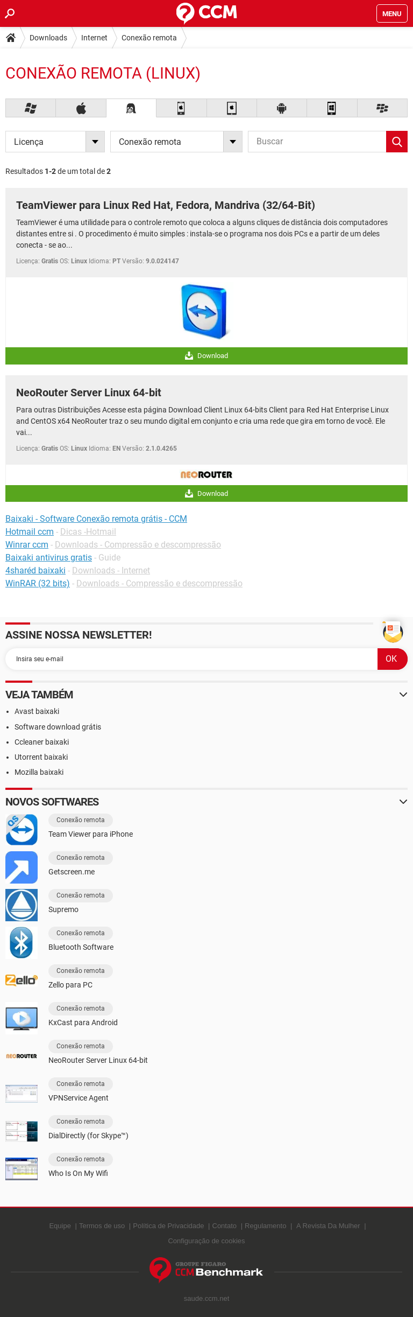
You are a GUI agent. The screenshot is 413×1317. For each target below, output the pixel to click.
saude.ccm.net (207, 1298)
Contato (224, 1226)
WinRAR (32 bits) (37, 583)
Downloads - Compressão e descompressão (138, 545)
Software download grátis (58, 727)
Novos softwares (52, 801)
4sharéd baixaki (35, 570)
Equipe (59, 1226)
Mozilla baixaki (39, 772)
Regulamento (265, 1226)
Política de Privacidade (168, 1226)
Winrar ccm (26, 545)
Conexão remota (149, 37)
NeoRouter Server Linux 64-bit (88, 392)
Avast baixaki (37, 711)
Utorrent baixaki (41, 757)
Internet (94, 37)
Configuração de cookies (206, 1241)
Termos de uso (102, 1226)
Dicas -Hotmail (88, 532)
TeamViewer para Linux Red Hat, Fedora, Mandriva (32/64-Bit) (165, 205)
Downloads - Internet (111, 570)
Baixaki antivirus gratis (48, 557)
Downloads (48, 37)
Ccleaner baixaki (42, 742)
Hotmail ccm (29, 532)
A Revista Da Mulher (328, 1226)
